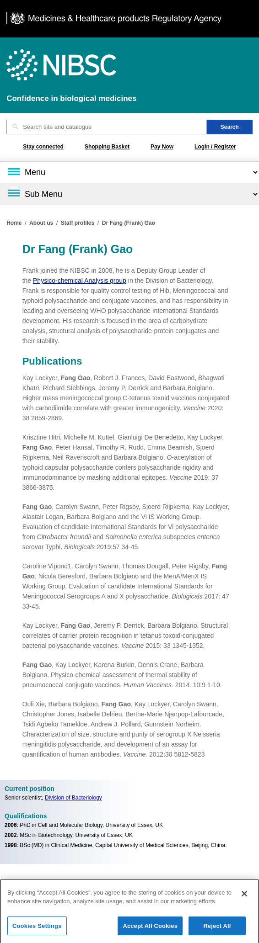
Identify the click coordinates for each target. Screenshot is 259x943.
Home (14, 223)
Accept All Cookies (150, 928)
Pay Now (162, 146)
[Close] (244, 896)
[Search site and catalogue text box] (106, 127)
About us (41, 223)
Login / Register (215, 146)
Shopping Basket (107, 146)
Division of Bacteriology (73, 798)
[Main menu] (129, 172)
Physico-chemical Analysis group (79, 280)
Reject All (217, 928)
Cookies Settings (37, 928)
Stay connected (43, 146)
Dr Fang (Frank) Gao (128, 223)
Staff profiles (77, 223)
